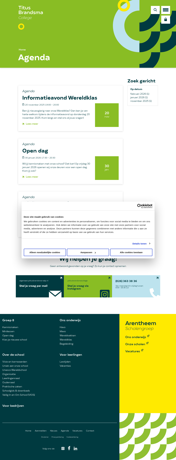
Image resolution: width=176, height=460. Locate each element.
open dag (81, 167)
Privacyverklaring (58, 437)
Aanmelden (41, 431)
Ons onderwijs (70, 320)
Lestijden (65, 362)
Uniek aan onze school (15, 366)
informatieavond (59, 114)
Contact (90, 431)
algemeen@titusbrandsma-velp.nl (33, 281)
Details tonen (140, 243)
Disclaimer (45, 437)
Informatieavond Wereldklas (59, 98)
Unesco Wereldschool (14, 370)
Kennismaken (10, 327)
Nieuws (53, 431)
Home (22, 50)
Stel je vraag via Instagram (78, 287)
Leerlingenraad (11, 378)
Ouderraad (8, 382)
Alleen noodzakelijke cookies (44, 252)
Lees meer (32, 124)
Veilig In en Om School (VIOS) (18, 395)
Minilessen (8, 331)
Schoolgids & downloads (16, 391)
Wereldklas (66, 340)
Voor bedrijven (13, 406)
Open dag (35, 151)
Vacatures (77, 431)
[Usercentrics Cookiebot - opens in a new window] (139, 206)
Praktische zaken (12, 387)
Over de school (13, 354)
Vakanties (65, 366)
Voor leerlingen (71, 354)
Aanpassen (88, 252)
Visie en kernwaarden (14, 362)
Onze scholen (135, 344)
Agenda (65, 431)
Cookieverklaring (72, 437)
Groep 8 (8, 320)
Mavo (63, 331)
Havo (62, 327)
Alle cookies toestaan (131, 252)
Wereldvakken (68, 336)
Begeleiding (66, 344)
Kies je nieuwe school (14, 340)
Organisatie (9, 374)
